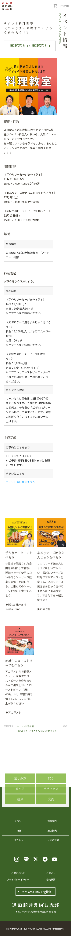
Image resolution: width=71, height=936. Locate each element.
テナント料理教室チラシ (20, 482)
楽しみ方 (20, 795)
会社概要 (50, 879)
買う (51, 795)
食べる (20, 805)
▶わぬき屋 (44, 712)
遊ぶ (20, 816)
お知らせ (50, 873)
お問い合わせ (18, 873)
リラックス (51, 805)
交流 (51, 816)
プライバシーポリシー (18, 879)
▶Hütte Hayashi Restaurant (15, 710)
